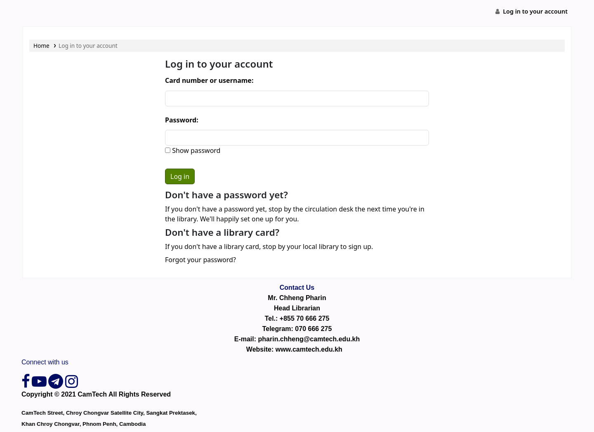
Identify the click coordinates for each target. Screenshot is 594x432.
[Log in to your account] (530, 11)
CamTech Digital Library (43, 11)
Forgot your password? (200, 259)
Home (41, 45)
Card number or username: (209, 80)
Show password (195, 150)
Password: (181, 119)
